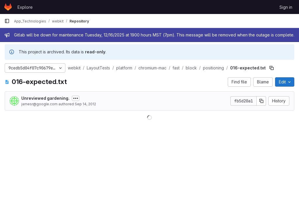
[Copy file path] (271, 68)
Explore (25, 7)
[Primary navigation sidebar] (7, 21)
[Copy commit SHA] (261, 101)
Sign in (285, 7)
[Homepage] (8, 7)
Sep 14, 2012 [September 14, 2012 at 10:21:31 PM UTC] (85, 104)
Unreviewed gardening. (45, 98)
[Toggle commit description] (75, 98)
